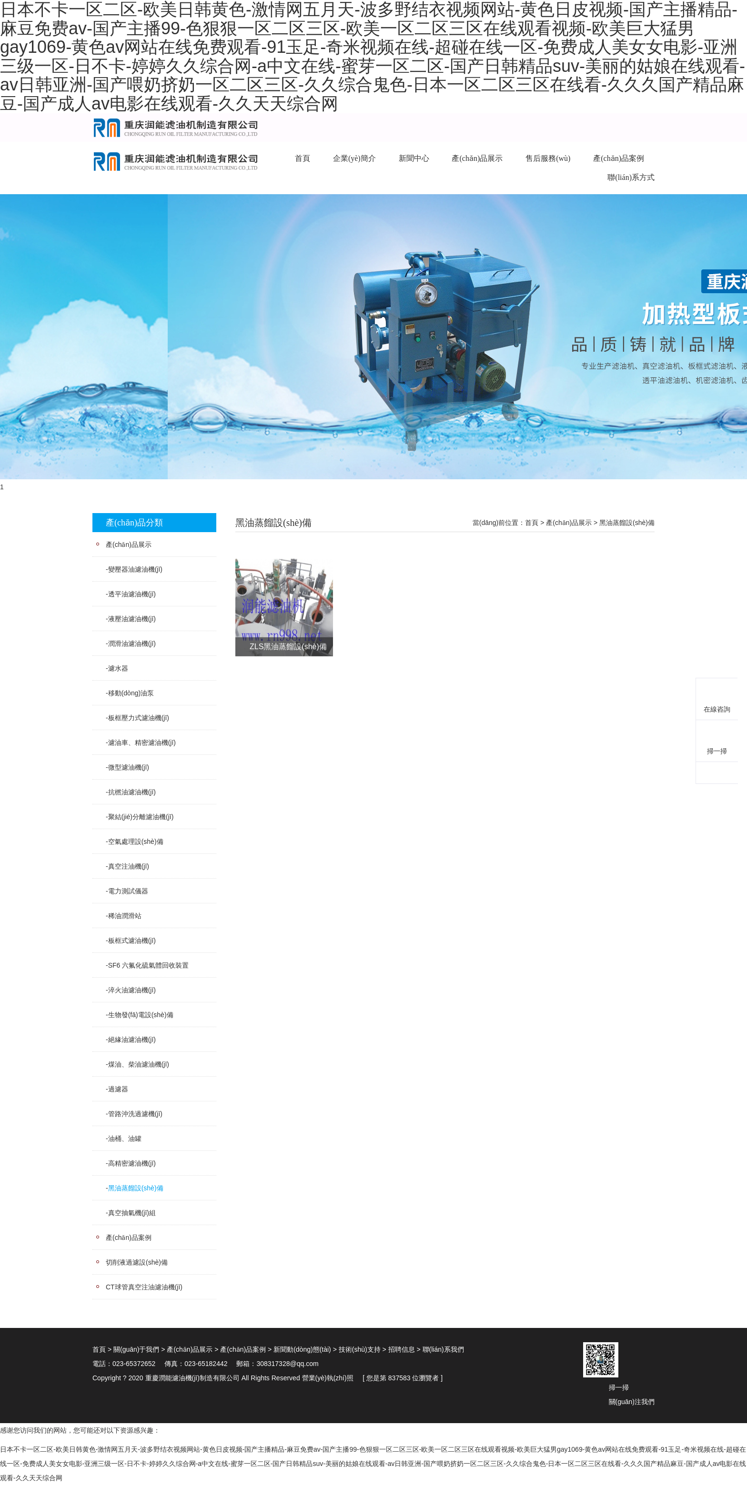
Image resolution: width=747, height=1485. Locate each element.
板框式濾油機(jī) (132, 940)
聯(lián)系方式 (631, 177)
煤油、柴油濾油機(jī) (138, 1064)
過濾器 (118, 1089)
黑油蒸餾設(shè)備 (135, 1188)
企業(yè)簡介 (354, 158)
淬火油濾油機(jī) (132, 990)
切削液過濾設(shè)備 (137, 1262)
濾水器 (118, 668)
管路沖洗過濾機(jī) (135, 1114)
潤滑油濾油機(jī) (132, 643)
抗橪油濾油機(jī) (132, 792)
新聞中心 (414, 158)
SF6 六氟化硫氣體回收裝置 (148, 965)
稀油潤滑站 (124, 916)
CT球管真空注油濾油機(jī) (144, 1287)
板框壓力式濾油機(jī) (138, 718)
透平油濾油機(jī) (132, 594)
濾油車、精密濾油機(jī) (142, 742)
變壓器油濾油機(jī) (135, 569)
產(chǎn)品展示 (477, 158)
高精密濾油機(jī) (132, 1163)
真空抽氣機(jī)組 (132, 1213)
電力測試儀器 (128, 891)
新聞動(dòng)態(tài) (302, 1349)
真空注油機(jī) (128, 866)
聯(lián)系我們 (443, 1349)
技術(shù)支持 (360, 1349)
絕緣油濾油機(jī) (132, 1039)
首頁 (302, 158)
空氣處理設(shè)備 (135, 841)
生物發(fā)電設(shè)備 (140, 1015)
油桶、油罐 (124, 1138)
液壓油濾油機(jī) (132, 619)
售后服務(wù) (547, 158)
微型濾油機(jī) (128, 767)
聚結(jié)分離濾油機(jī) (141, 817)
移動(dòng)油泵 (131, 693)
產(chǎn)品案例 (618, 158)
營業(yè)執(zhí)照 (327, 1378)
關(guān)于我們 (136, 1349)
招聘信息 (401, 1349)
